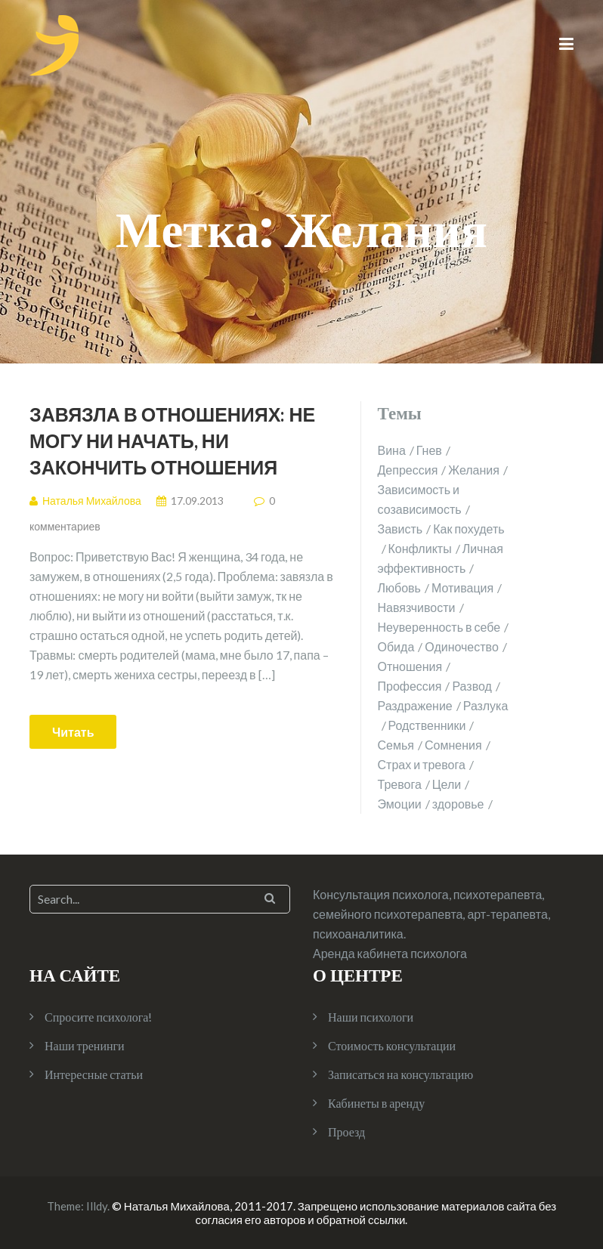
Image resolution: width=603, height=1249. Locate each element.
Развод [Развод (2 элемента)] (471, 686)
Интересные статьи (94, 1074)
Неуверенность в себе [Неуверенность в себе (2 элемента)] (439, 627)
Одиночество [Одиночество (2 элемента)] (462, 646)
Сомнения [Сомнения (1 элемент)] (453, 744)
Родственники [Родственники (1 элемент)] (427, 725)
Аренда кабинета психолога (390, 953)
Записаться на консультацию (400, 1074)
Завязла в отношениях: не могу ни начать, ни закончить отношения (172, 440)
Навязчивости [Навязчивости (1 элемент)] (417, 607)
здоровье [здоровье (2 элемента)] (458, 803)
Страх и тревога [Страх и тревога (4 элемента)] (421, 764)
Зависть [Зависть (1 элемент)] (400, 528)
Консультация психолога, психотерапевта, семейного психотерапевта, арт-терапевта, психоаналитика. (431, 914)
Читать (73, 732)
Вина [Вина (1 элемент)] (392, 450)
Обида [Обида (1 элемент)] (396, 646)
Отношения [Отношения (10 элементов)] (410, 666)
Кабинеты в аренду (376, 1103)
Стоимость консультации (392, 1045)
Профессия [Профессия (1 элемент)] (410, 686)
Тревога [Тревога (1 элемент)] (400, 784)
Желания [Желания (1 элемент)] (473, 469)
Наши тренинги (85, 1045)
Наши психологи (370, 1016)
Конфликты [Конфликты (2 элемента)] (420, 548)
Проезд (346, 1131)
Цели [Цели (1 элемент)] (446, 784)
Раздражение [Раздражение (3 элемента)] (415, 705)
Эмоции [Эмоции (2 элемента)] (400, 803)
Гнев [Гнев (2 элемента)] (429, 450)
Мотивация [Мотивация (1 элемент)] (462, 587)
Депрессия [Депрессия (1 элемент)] (408, 469)
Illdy (96, 1206)
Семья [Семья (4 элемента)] (396, 744)
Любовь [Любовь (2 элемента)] (399, 587)
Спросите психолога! (98, 1016)
